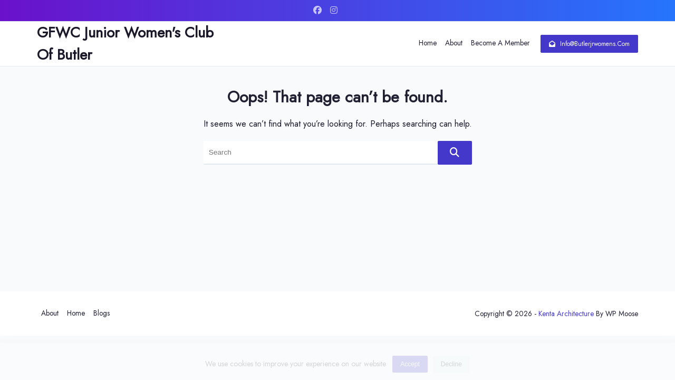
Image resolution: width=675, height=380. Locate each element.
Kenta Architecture (566, 313)
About (453, 42)
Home (428, 42)
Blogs (101, 313)
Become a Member (500, 42)
